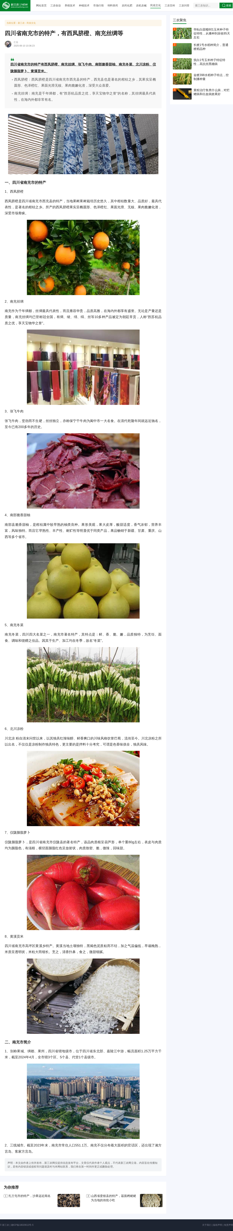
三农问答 (184, 5)
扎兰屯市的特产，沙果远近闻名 (29, 1195)
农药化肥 (127, 5)
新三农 (21, 23)
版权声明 (217, 1225)
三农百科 (170, 5)
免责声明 (228, 1225)
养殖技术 (70, 5)
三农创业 (55, 5)
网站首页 (41, 5)
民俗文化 (155, 5)
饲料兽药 (112, 5)
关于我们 (206, 1225)
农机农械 (141, 5)
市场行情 (98, 5)
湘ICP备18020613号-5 (22, 1225)
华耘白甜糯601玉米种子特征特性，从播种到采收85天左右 (212, 33)
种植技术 (84, 5)
